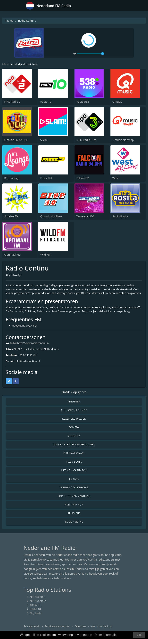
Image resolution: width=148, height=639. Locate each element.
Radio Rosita (120, 216)
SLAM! (44, 140)
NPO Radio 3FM (86, 140)
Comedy (74, 427)
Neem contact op (101, 626)
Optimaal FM (12, 254)
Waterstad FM (85, 216)
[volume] (90, 53)
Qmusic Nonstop (123, 140)
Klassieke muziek (74, 418)
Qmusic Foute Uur (15, 140)
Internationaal (74, 453)
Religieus (73, 513)
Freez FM (46, 178)
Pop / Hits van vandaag (74, 496)
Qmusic (117, 101)
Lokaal (74, 479)
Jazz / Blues (74, 461)
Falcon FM (82, 178)
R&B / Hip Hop (74, 504)
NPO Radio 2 (12, 101)
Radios (9, 20)
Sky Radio (36, 613)
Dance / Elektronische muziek (74, 444)
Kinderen (74, 401)
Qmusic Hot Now (51, 216)
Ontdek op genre (74, 392)
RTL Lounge (11, 178)
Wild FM (45, 254)
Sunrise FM (11, 216)
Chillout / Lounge (74, 410)
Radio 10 (45, 101)
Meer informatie (106, 634)
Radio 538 (82, 101)
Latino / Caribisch (74, 470)
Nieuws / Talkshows (74, 487)
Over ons (80, 626)
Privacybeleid (32, 626)
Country (74, 436)
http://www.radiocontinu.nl (33, 343)
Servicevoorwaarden (58, 626)
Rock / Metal (74, 521)
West (115, 178)
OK (139, 635)
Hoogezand (18, 325)
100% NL (35, 605)
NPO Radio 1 (38, 597)
